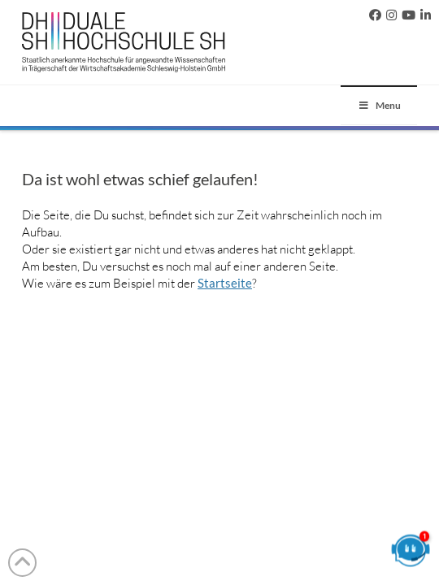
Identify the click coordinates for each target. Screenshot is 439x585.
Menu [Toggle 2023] (379, 105)
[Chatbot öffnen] (410, 556)
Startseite (225, 282)
